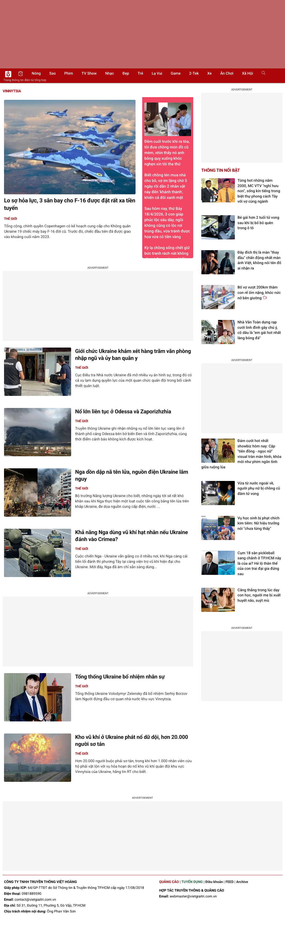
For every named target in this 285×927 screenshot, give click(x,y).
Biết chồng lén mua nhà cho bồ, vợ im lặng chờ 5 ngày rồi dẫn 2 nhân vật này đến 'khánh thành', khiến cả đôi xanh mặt (165, 186)
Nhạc (109, 73)
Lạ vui (157, 73)
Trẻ (140, 73)
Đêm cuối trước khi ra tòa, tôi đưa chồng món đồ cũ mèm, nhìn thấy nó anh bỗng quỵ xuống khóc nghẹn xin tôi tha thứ (167, 134)
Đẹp (125, 73)
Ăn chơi (226, 73)
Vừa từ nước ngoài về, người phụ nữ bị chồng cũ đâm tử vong (259, 488)
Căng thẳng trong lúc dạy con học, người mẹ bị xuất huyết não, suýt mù (259, 595)
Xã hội (247, 73)
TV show (89, 73)
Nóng (36, 73)
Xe (209, 73)
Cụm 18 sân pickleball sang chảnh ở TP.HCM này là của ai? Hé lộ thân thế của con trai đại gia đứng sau (259, 563)
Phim (68, 73)
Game (176, 73)
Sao (52, 73)
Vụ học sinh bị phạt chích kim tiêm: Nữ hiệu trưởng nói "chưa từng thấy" (259, 523)
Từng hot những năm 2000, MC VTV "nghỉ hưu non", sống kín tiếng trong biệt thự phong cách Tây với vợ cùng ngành (259, 191)
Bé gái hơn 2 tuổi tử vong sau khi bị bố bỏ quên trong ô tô (258, 223)
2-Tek (194, 73)
